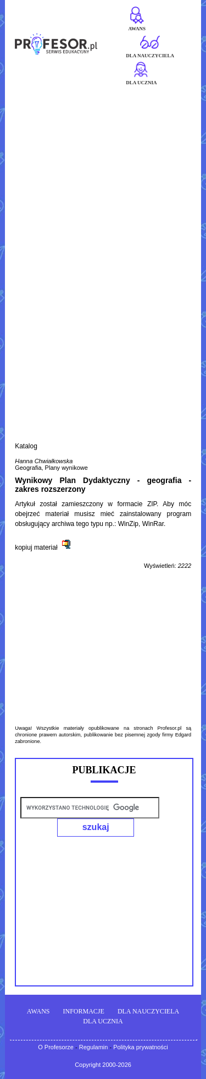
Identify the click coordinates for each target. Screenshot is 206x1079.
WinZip (128, 524)
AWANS (38, 1011)
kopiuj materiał (36, 547)
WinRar (153, 524)
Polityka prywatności (140, 1047)
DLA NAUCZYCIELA (148, 1011)
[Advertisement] (103, 193)
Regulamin (93, 1047)
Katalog (26, 446)
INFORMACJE (83, 1011)
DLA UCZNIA (103, 1021)
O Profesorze (56, 1047)
